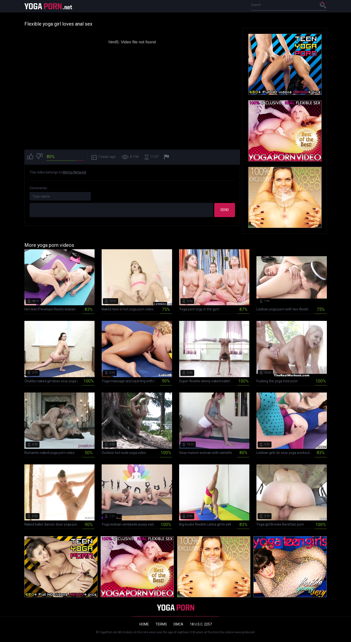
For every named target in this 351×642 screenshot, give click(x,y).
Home (144, 624)
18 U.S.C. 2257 (201, 624)
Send (224, 210)
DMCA (178, 624)
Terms (161, 624)
